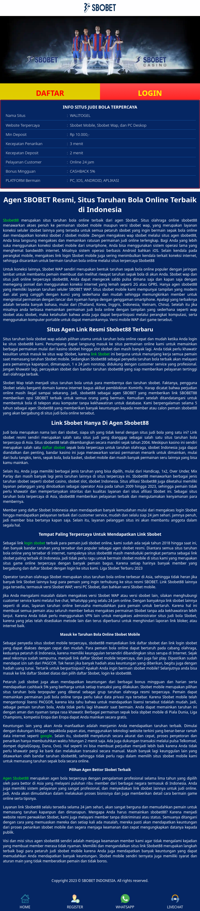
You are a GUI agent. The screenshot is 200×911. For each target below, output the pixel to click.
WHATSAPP (125, 902)
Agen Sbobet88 (16, 778)
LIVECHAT (175, 902)
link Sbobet (100, 354)
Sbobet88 (11, 220)
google (46, 735)
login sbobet (34, 543)
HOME (25, 902)
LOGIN (150, 93)
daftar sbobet (53, 447)
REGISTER (75, 902)
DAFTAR (50, 93)
